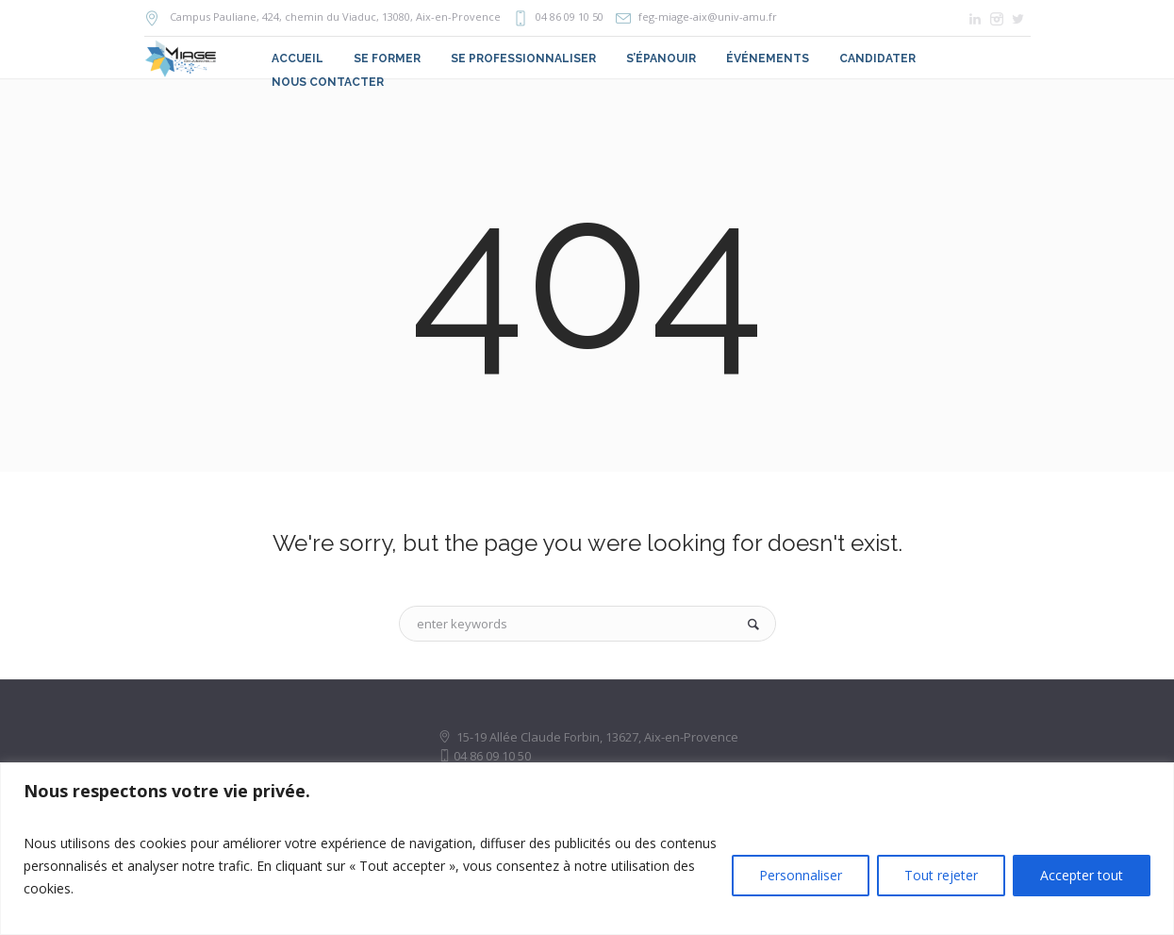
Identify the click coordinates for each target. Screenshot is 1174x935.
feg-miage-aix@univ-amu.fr (707, 16)
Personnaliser (800, 875)
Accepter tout (1081, 875)
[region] (587, 848)
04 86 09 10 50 (570, 16)
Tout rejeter (941, 875)
